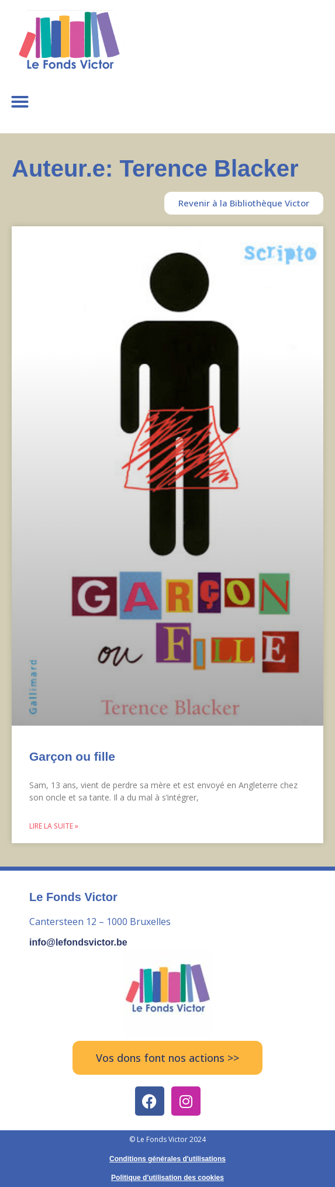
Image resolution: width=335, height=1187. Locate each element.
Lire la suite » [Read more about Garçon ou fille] (53, 826)
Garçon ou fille (72, 756)
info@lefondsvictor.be (78, 942)
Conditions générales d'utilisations (167, 1159)
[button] (20, 102)
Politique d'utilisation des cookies (167, 1178)
